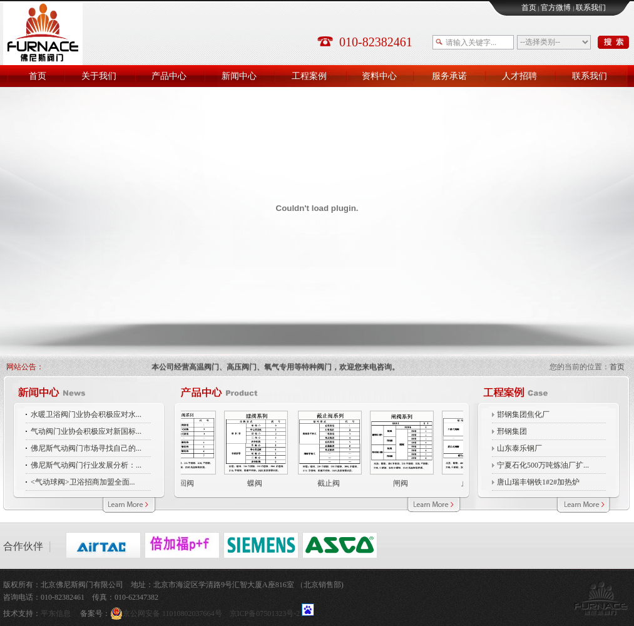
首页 (528, 7)
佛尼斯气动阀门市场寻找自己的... (86, 448)
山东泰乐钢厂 (519, 448)
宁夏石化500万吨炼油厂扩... (543, 465)
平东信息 (56, 613)
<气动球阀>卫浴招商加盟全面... (83, 482)
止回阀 (181, 483)
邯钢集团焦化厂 (523, 414)
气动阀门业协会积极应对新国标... (86, 431)
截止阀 (326, 483)
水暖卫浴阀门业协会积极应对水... (86, 414)
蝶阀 (252, 483)
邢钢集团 (512, 431)
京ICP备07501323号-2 (265, 613)
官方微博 (556, 7)
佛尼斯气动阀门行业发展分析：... (86, 465)
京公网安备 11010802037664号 (170, 613)
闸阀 (398, 483)
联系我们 (591, 7)
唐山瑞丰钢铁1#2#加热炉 (538, 482)
